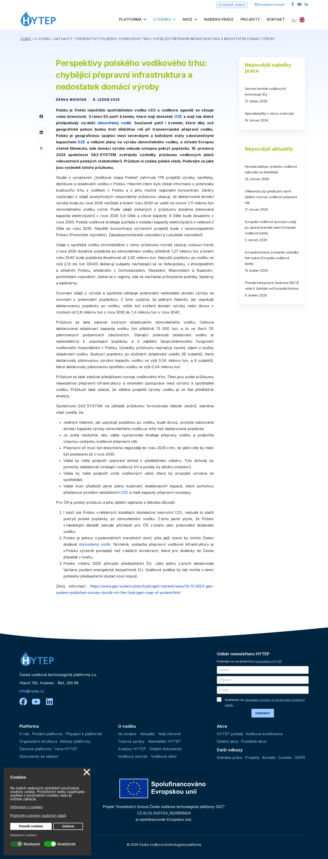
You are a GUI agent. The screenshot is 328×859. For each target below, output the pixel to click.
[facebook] (292, 4)
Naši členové (169, 734)
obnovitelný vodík (114, 123)
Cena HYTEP (65, 749)
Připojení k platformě (84, 734)
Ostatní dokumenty (165, 749)
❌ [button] (86, 772)
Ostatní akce (227, 741)
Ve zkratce (127, 734)
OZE (178, 116)
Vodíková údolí (163, 756)
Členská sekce (232, 5)
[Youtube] (299, 4)
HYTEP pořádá (230, 734)
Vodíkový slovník (132, 756)
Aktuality (147, 734)
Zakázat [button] (68, 826)
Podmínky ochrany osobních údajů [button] (38, 816)
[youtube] (38, 702)
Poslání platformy (47, 734)
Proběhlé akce (253, 741)
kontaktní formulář (272, 4)
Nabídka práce (219, 19)
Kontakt (276, 19)
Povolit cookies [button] (31, 826)
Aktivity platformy (75, 741)
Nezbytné (32, 844)
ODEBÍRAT (262, 713)
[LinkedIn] (306, 4)
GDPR (300, 757)
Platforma (130, 19)
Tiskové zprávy (131, 741)
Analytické (66, 844)
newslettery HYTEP (268, 661)
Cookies (285, 757)
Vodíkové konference (264, 734)
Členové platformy (35, 749)
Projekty (250, 19)
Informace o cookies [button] (26, 807)
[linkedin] (49, 702)
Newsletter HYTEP (164, 741)
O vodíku (162, 19)
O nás (24, 734)
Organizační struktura (38, 741)
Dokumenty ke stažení (38, 756)
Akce (187, 19)
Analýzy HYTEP (132, 749)
